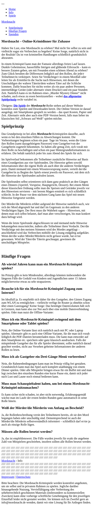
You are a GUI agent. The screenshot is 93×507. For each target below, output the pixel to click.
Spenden (14, 34)
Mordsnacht (8, 21)
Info (11, 12)
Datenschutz (23, 476)
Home (12, 9)
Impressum (7, 476)
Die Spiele (20, 105)
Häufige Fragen (18, 31)
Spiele (12, 15)
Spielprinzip (16, 27)
